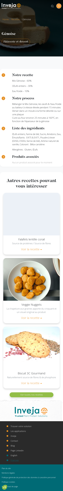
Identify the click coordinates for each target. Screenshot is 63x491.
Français (15, 460)
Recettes (15, 19)
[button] (4, 487)
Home (6, 19)
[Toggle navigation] (58, 5)
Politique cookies (8, 482)
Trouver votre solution (21, 426)
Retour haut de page (10, 486)
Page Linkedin (17, 450)
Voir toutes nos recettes (31, 394)
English (14, 455)
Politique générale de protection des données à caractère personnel (29, 477)
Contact (14, 440)
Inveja (13, 436)
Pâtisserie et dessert (16, 41)
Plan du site (6, 468)
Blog (13, 445)
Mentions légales (8, 473)
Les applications (18, 431)
